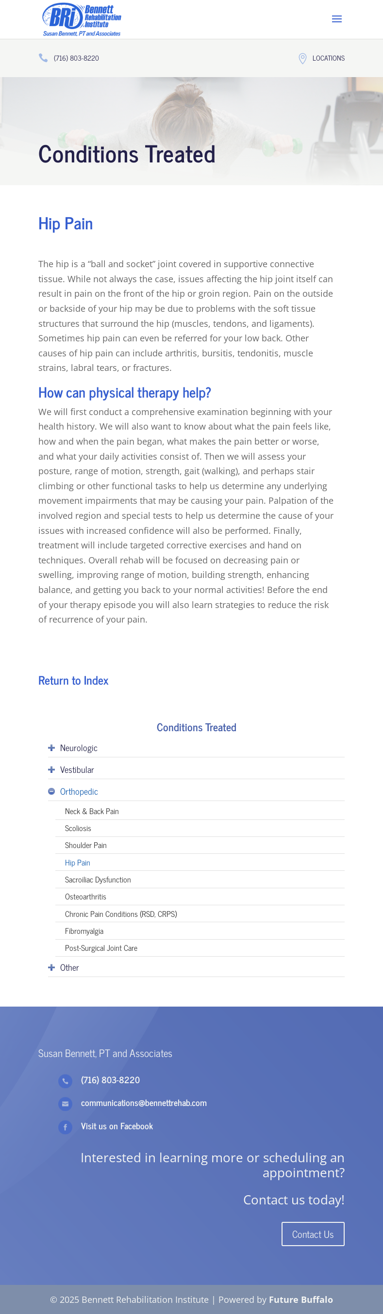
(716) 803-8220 (76, 57)
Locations (329, 57)
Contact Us (313, 1234)
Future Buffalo (301, 1299)
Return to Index (73, 679)
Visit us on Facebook (117, 1125)
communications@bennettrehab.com (144, 1102)
